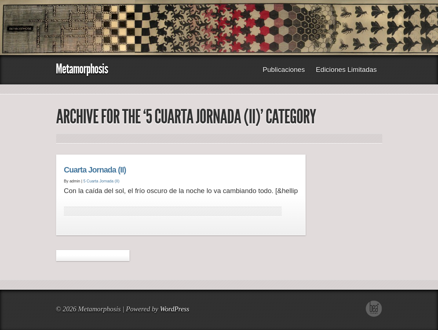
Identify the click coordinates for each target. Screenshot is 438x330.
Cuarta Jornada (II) (95, 170)
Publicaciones (284, 69)
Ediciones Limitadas (346, 69)
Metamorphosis (82, 69)
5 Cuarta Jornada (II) (101, 181)
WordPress (174, 309)
